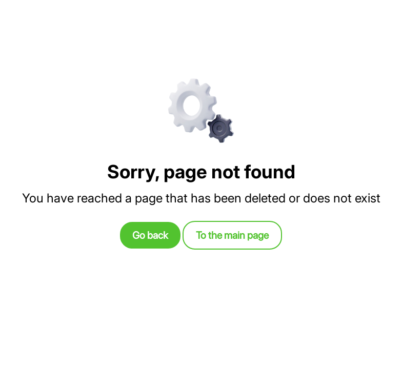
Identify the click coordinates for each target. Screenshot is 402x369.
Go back (150, 235)
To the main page (232, 235)
